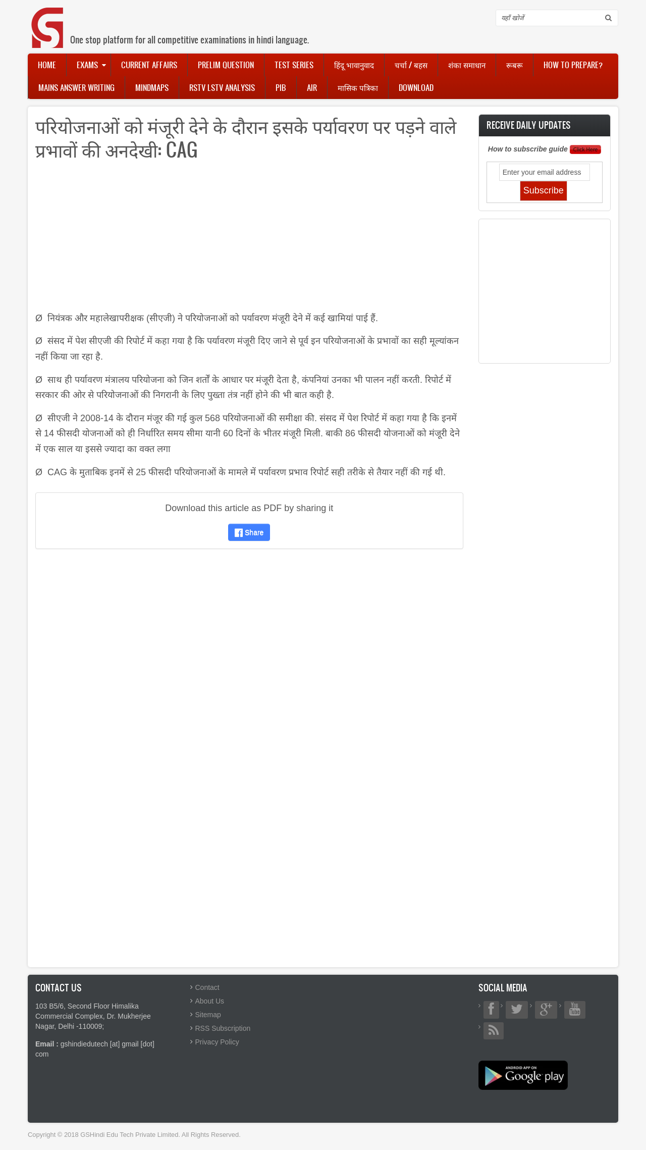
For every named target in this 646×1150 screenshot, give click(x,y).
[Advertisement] (249, 240)
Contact (207, 987)
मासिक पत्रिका (358, 87)
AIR (312, 87)
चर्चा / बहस (411, 64)
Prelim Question (226, 64)
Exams (87, 64)
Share (249, 532)
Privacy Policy (217, 1042)
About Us (210, 1001)
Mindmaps (152, 87)
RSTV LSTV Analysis (222, 87)
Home (47, 64)
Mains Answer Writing (76, 87)
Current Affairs (149, 64)
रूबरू (514, 64)
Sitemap (208, 1015)
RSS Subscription (223, 1028)
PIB (281, 87)
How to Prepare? (573, 64)
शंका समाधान (467, 64)
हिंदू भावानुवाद (354, 64)
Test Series (294, 64)
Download (416, 87)
